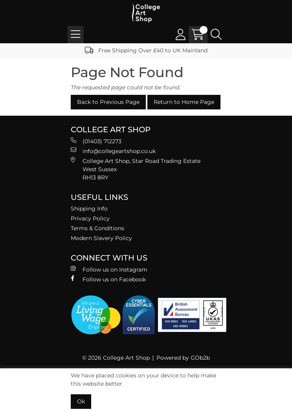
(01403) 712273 (96, 141)
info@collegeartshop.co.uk (113, 151)
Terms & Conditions (97, 228)
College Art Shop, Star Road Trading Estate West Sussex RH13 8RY (135, 169)
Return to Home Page (184, 101)
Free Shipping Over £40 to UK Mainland (146, 50)
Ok (81, 401)
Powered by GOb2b (183, 357)
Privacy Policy (90, 218)
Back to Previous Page (108, 101)
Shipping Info (89, 208)
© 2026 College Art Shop (116, 357)
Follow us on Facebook (108, 279)
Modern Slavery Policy (101, 238)
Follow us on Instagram (109, 269)
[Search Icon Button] (216, 34)
